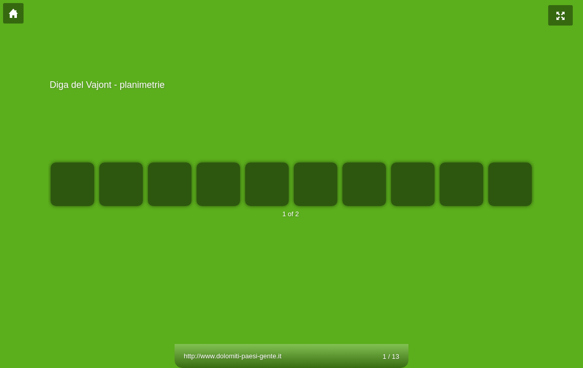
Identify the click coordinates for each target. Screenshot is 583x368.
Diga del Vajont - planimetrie (290, 85)
